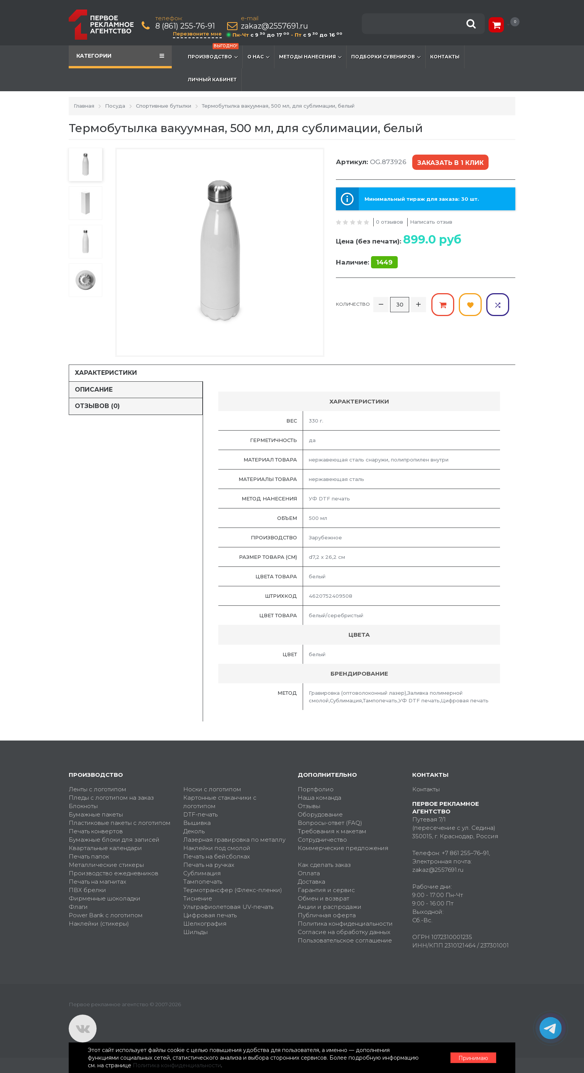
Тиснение (197, 898)
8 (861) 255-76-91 (185, 26)
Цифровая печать (210, 915)
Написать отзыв (431, 222)
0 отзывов (389, 222)
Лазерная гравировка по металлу (234, 839)
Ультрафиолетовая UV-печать (228, 906)
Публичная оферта (327, 915)
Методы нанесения (310, 57)
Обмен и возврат (323, 898)
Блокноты (83, 806)
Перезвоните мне (197, 34)
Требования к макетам (332, 831)
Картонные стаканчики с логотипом (220, 802)
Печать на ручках (208, 864)
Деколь (194, 831)
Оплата (309, 873)
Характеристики (106, 372)
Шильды (195, 932)
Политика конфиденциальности (345, 923)
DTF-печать (200, 814)
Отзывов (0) (97, 406)
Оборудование (320, 814)
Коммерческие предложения (343, 848)
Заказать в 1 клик (450, 162)
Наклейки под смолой (216, 848)
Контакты (445, 57)
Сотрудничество (322, 839)
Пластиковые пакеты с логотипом (120, 822)
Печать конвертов (96, 831)
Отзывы (309, 806)
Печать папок (89, 856)
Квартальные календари (105, 848)
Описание (94, 389)
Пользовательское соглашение (345, 940)
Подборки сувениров (386, 57)
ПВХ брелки (87, 890)
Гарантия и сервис (326, 890)
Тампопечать (202, 881)
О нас (258, 57)
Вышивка (197, 822)
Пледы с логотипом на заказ (111, 797)
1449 (384, 262)
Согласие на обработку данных (344, 932)
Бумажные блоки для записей (114, 839)
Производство (213, 53)
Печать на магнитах (97, 881)
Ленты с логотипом (97, 789)
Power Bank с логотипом (106, 915)
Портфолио (316, 789)
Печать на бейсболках (216, 856)
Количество (353, 304)
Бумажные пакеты (96, 814)
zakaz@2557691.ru (274, 26)
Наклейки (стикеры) (99, 923)
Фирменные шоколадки (104, 898)
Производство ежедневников (113, 873)
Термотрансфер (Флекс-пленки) (232, 890)
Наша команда (319, 797)
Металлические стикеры (106, 864)
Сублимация (202, 873)
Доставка (311, 881)
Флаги (78, 906)
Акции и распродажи (329, 906)
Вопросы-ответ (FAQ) (330, 822)
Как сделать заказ (324, 864)
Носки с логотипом (212, 789)
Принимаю (473, 1058)
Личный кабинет (212, 79)
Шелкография (205, 923)
